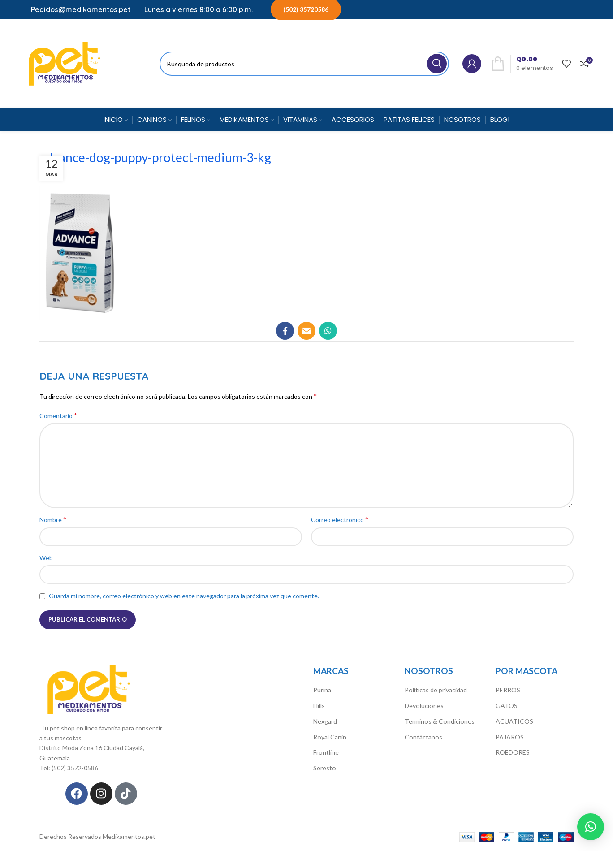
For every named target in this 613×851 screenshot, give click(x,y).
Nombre (52, 519)
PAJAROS (510, 736)
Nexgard (325, 721)
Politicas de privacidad (435, 690)
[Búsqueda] (304, 64)
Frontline (325, 752)
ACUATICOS (514, 721)
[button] (590, 826)
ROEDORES (513, 752)
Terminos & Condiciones (439, 721)
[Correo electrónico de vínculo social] (306, 331)
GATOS (507, 705)
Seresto (324, 767)
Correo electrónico (339, 519)
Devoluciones (424, 705)
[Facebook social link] (285, 331)
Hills (319, 705)
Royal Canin (329, 736)
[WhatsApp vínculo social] (328, 331)
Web (46, 558)
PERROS (508, 690)
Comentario (58, 415)
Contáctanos (423, 736)
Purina (322, 690)
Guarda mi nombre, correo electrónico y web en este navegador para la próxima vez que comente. (184, 596)
